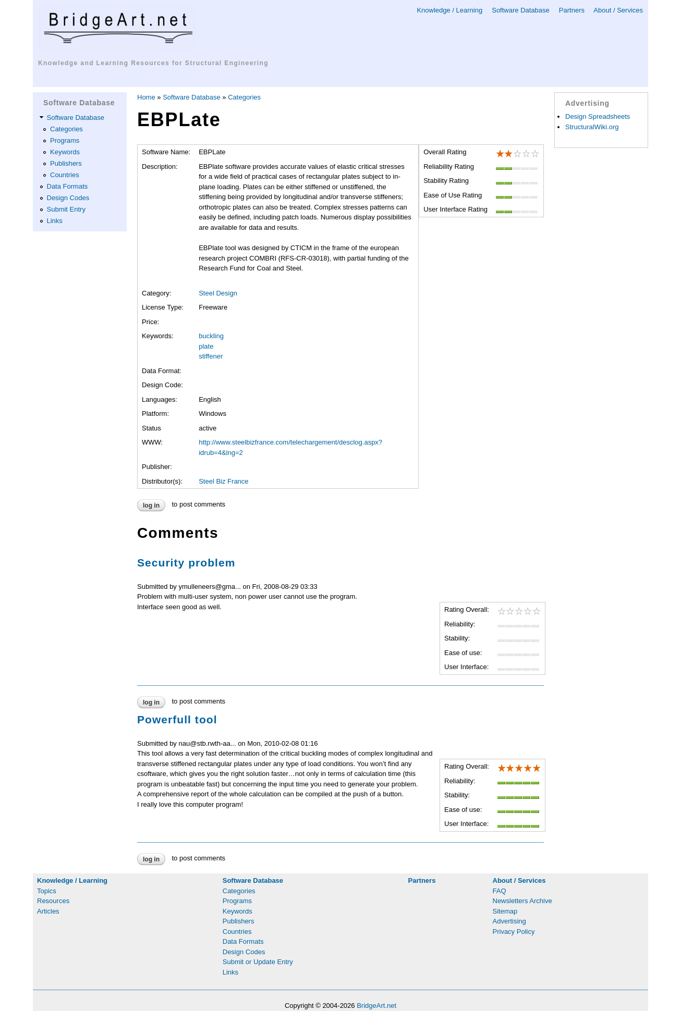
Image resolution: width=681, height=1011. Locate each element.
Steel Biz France (223, 481)
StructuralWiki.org (592, 127)
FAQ (499, 891)
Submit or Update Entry (258, 962)
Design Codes (68, 198)
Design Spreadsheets (597, 116)
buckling (211, 336)
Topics (46, 891)
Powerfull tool (177, 719)
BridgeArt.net (376, 1005)
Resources (53, 901)
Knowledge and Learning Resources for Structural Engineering (153, 63)
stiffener (211, 356)
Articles (48, 911)
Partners (572, 10)
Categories (66, 129)
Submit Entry (66, 209)
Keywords (65, 152)
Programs (64, 140)
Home (146, 97)
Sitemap (505, 911)
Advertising (509, 921)
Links (55, 221)
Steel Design (218, 293)
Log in (151, 505)
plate (206, 346)
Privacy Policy (514, 931)
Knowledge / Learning (449, 10)
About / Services (618, 10)
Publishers (66, 163)
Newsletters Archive (522, 901)
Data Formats (67, 186)
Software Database (521, 10)
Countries (64, 175)
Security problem (186, 563)
